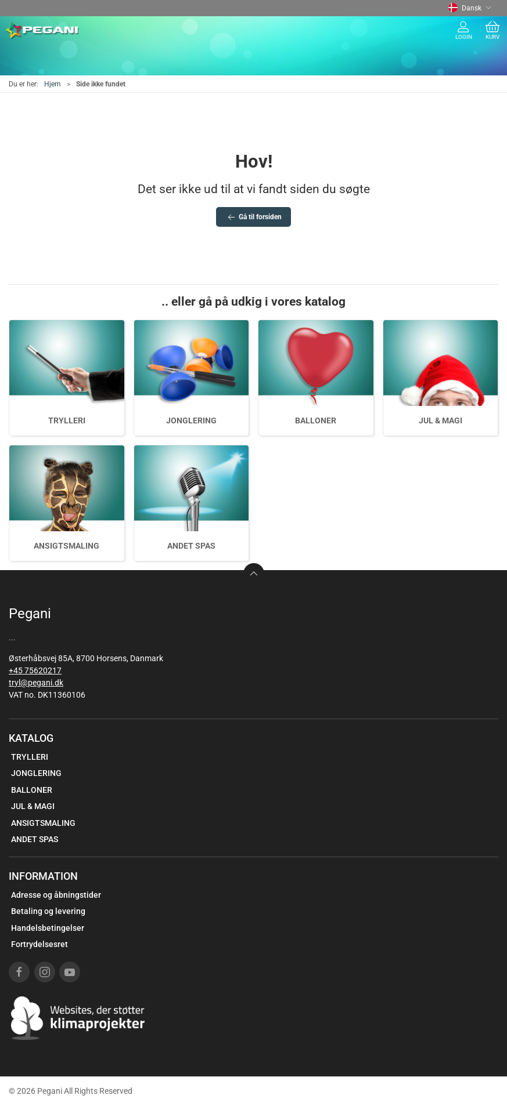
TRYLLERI (66, 420)
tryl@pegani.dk (36, 682)
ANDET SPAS (191, 545)
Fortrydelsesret (39, 944)
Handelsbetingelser (47, 928)
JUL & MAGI (440, 420)
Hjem (52, 84)
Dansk (469, 8)
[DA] (42, 30)
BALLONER (315, 420)
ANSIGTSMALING (66, 545)
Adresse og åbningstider (56, 895)
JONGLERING (191, 420)
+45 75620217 (35, 670)
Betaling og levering (48, 911)
